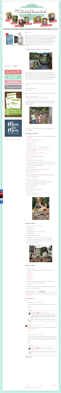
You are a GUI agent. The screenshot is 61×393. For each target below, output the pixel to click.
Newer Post (27, 385)
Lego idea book (30, 284)
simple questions (46, 149)
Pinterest (27, 45)
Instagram (49, 44)
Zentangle (33, 167)
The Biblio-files (35, 28)
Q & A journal (34, 145)
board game (32, 228)
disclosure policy (48, 83)
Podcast (49, 28)
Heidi (29, 325)
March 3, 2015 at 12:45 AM (38, 302)
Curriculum (22, 28)
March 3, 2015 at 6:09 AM (36, 325)
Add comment (29, 357)
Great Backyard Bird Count (44, 169)
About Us (9, 28)
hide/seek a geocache (32, 160)
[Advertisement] (12, 56)
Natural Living (51, 293)
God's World (40, 270)
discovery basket (31, 268)
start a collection (31, 143)
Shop (40, 28)
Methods (46, 293)
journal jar (29, 279)
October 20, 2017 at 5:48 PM (45, 348)
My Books (44, 28)
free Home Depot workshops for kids (43, 237)
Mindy (29, 334)
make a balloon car (31, 173)
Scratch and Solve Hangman (35, 139)
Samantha (30, 302)
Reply (29, 307)
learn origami (30, 191)
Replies (31, 310)
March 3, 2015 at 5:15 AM (44, 313)
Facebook (45, 44)
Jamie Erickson (34, 313)
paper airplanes (42, 180)
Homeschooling (15, 28)
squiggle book (30, 277)
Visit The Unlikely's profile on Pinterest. (13, 139)
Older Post (54, 385)
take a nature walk (31, 158)
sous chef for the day (38, 226)
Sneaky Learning (29, 294)
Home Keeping (28, 28)
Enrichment (42, 293)
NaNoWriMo (36, 171)
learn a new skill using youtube (34, 195)
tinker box (29, 272)
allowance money (52, 162)
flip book (33, 187)
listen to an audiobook (32, 154)
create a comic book (31, 178)
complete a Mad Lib (31, 141)
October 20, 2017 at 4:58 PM (37, 334)
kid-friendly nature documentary (38, 152)
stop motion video (35, 147)
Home (5, 28)
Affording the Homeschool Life (34, 293)
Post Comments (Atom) (36, 387)
